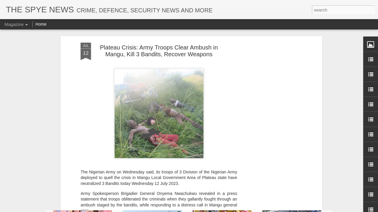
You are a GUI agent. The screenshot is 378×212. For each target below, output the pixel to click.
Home (40, 24)
